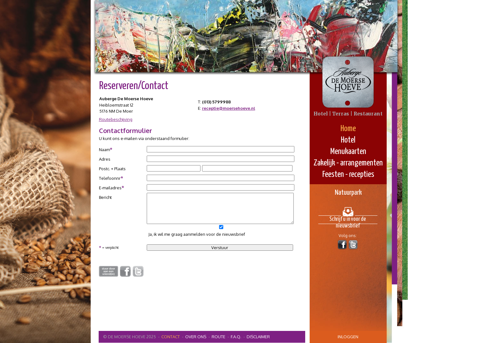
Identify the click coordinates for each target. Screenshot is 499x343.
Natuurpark (348, 192)
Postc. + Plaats (112, 168)
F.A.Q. (236, 336)
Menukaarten (348, 151)
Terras (340, 114)
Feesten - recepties (348, 174)
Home (348, 128)
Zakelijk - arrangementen (348, 163)
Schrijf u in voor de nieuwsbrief (347, 220)
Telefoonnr (111, 178)
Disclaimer (258, 336)
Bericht (105, 197)
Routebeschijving (115, 119)
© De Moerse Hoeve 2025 (129, 336)
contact (170, 336)
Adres (104, 159)
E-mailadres (111, 188)
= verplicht (109, 247)
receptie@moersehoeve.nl (228, 108)
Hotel (348, 140)
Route (218, 336)
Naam (105, 149)
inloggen (348, 336)
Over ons (195, 336)
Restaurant (368, 114)
